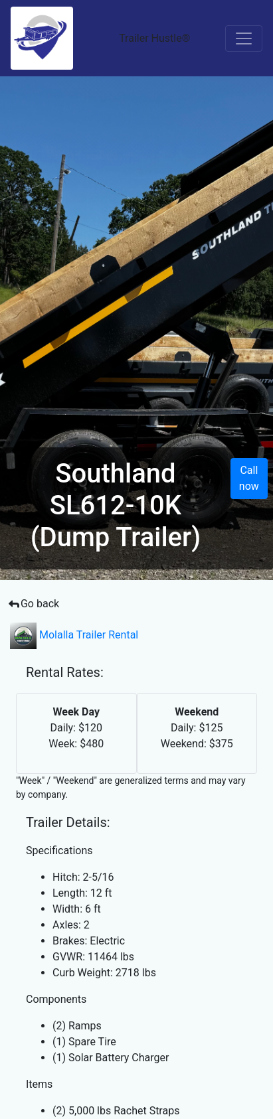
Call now (249, 478)
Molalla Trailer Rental (74, 635)
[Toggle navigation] (243, 38)
